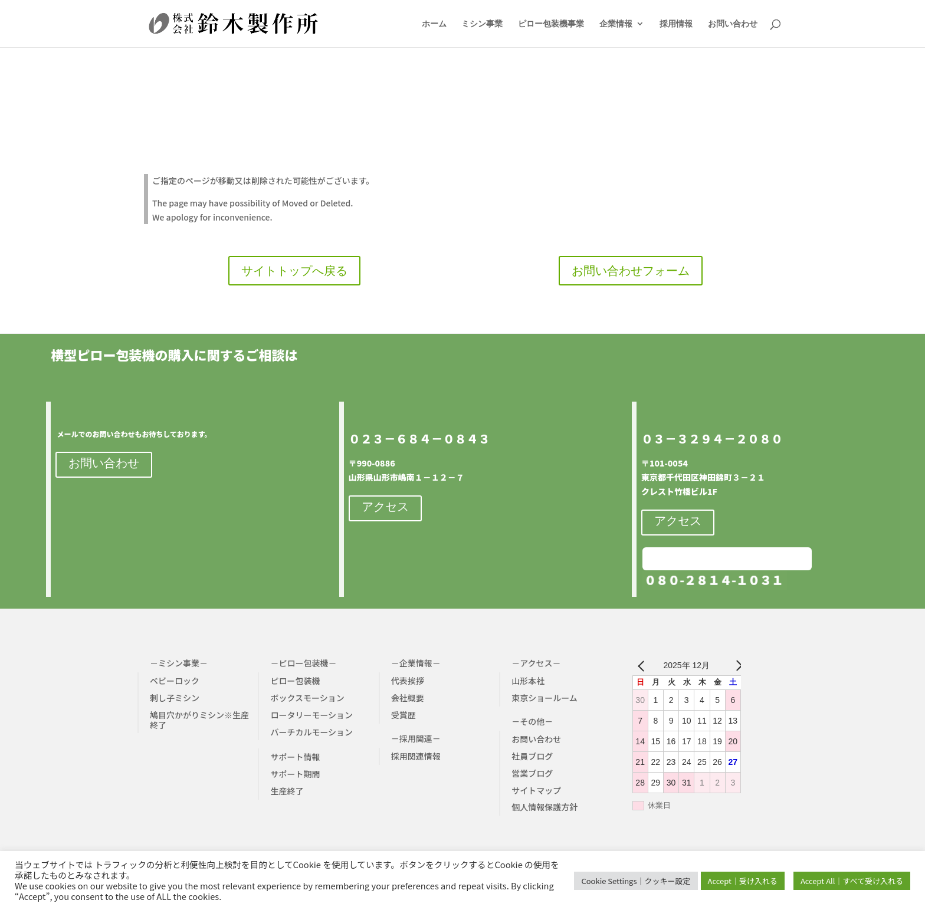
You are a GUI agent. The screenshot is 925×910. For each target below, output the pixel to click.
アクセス (385, 506)
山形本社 (527, 680)
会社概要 (407, 698)
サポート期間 (295, 774)
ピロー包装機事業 (551, 23)
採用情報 (676, 23)
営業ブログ (532, 773)
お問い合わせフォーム (631, 270)
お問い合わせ (732, 23)
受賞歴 (403, 715)
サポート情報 (295, 757)
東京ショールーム (544, 698)
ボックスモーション (307, 698)
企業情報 (615, 23)
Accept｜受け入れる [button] (743, 880)
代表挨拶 (407, 680)
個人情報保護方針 (544, 807)
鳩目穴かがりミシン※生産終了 (199, 720)
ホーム (434, 23)
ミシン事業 (482, 23)
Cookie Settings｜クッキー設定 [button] (635, 880)
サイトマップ (536, 790)
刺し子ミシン (174, 698)
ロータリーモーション (311, 715)
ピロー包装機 (295, 680)
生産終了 (286, 791)
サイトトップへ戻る (294, 270)
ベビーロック (174, 680)
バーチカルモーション (311, 732)
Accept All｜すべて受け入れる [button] (852, 880)
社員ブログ (532, 756)
